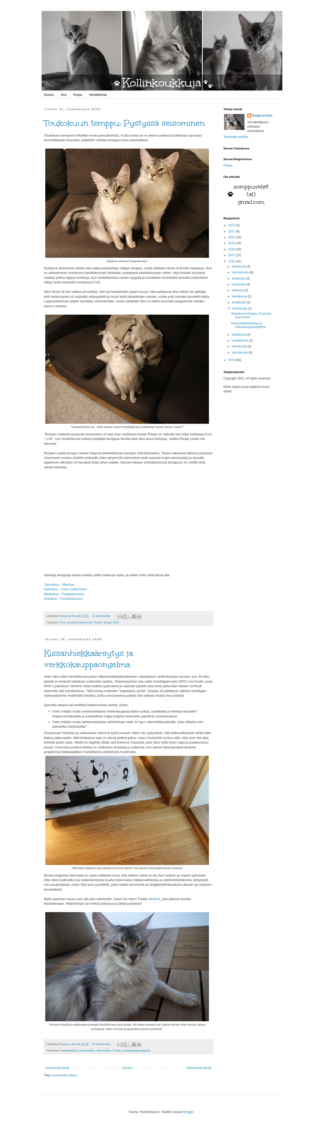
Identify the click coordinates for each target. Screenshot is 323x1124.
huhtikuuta (239, 334)
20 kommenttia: (102, 1044)
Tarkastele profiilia (236, 137)
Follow (228, 165)
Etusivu (49, 95)
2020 (232, 237)
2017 (232, 255)
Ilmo (64, 95)
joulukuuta (239, 266)
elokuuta (238, 290)
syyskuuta (239, 284)
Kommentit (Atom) (64, 1075)
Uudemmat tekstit (57, 1068)
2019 (232, 243)
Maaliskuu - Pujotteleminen (64, 594)
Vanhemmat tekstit (198, 1068)
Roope (77, 95)
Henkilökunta (98, 95)
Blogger (188, 1112)
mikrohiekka (103, 1050)
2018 (232, 249)
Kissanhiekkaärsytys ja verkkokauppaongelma (88, 659)
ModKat (154, 899)
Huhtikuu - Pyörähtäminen (63, 599)
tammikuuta (240, 352)
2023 (232, 225)
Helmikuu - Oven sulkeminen (65, 589)
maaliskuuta (240, 340)
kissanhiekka (87, 1050)
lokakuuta (239, 278)
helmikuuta (239, 346)
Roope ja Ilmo (262, 115)
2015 (232, 360)
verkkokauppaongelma (136, 1050)
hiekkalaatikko (69, 1050)
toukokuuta (240, 308)
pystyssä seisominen (80, 622)
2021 (232, 231)
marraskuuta (241, 272)
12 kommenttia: (102, 615)
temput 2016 (111, 622)
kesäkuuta (239, 302)
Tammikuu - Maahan (59, 584)
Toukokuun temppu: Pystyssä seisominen (124, 123)
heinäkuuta (240, 296)
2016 (232, 261)
